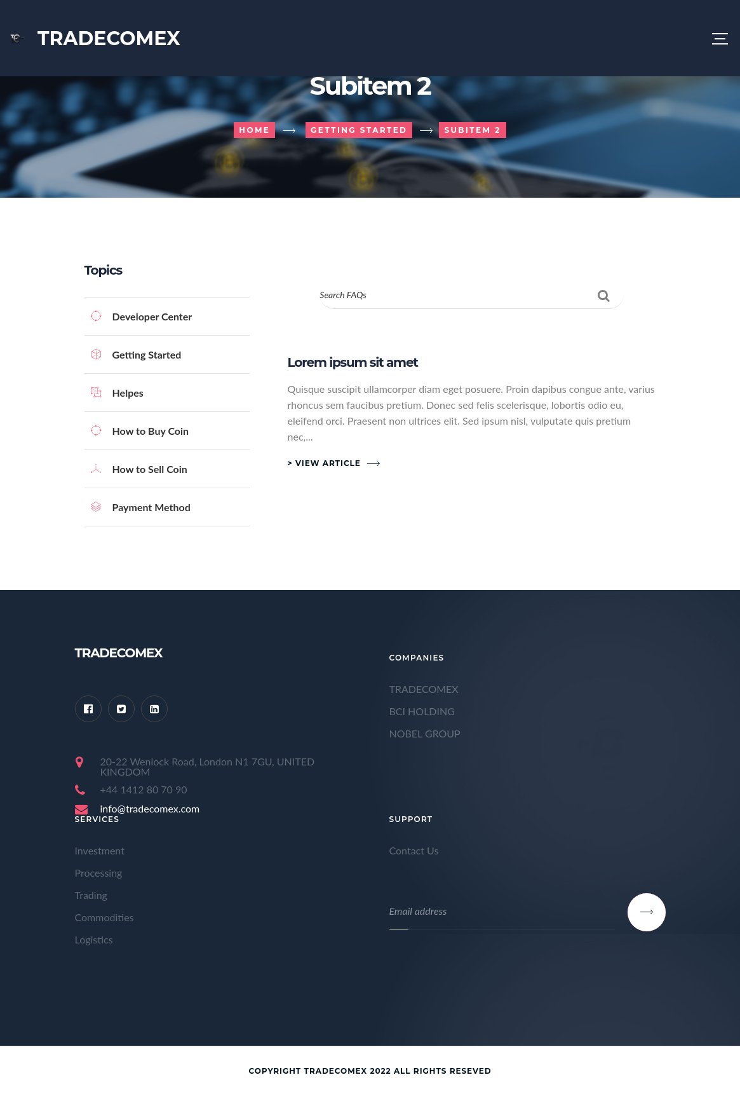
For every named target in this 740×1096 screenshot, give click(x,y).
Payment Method (141, 507)
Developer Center (141, 316)
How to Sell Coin (139, 469)
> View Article (324, 463)
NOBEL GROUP (425, 733)
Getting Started (136, 354)
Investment (99, 850)
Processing (99, 873)
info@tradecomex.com (150, 808)
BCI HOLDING (422, 711)
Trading (91, 895)
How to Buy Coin (140, 431)
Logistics (94, 939)
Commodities (104, 917)
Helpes (117, 393)
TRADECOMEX (424, 689)
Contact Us (414, 850)
